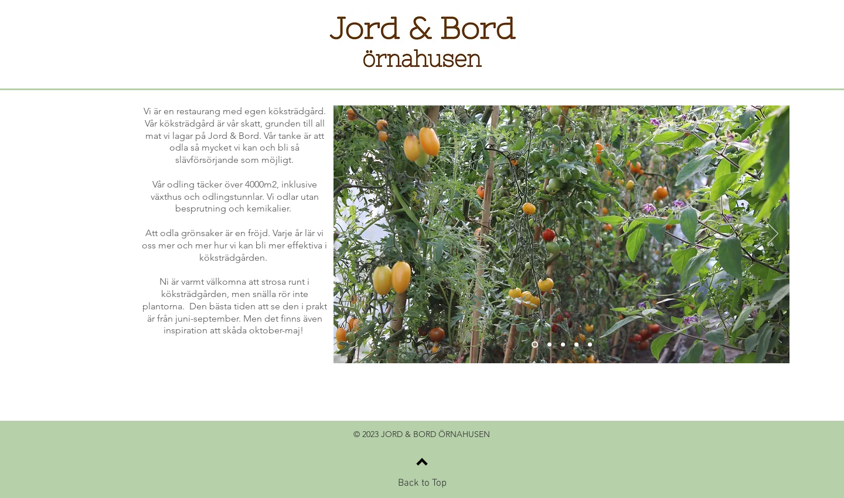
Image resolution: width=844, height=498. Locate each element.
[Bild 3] (563, 345)
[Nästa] (773, 234)
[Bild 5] (590, 345)
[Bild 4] (576, 345)
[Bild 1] (535, 345)
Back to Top (422, 483)
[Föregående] (350, 234)
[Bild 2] (549, 345)
